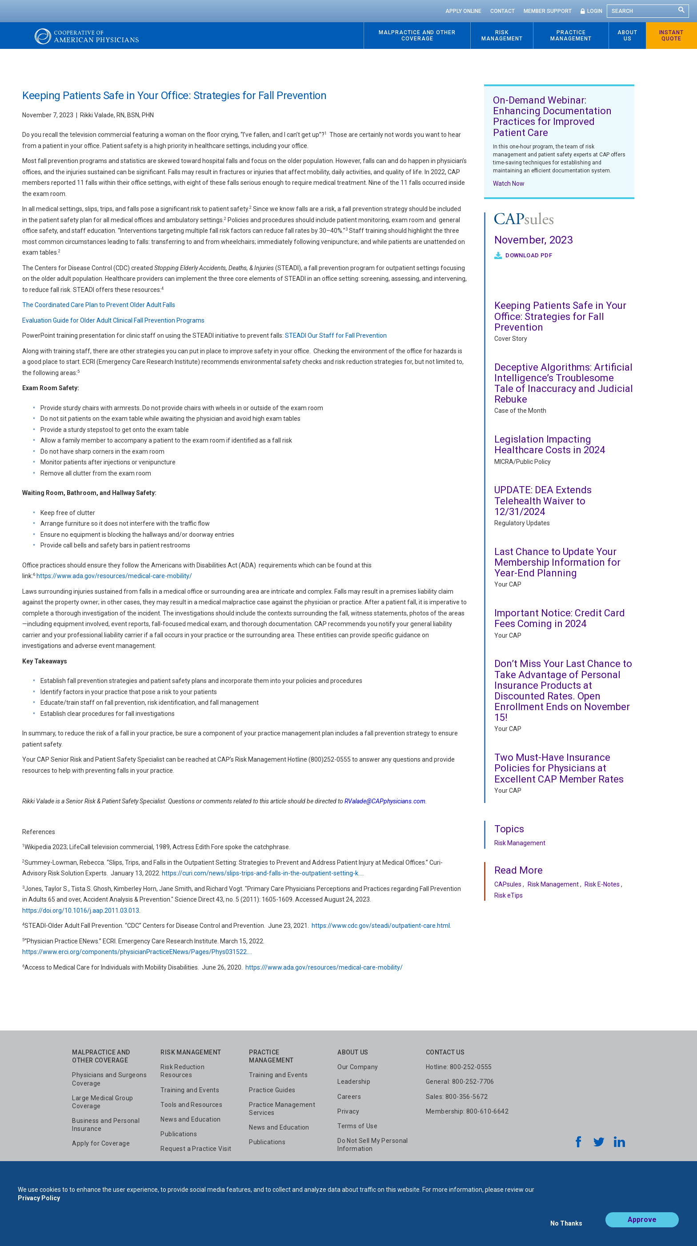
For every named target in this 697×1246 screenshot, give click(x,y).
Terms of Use (357, 1126)
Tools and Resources (191, 1104)
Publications (178, 1134)
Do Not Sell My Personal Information (372, 1144)
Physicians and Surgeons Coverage (109, 1078)
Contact (502, 11)
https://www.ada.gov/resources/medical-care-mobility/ (114, 575)
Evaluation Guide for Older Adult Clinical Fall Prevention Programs (113, 320)
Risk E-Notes (602, 884)
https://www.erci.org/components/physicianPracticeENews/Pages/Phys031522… (136, 951)
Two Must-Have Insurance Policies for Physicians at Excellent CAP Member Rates (559, 768)
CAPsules (507, 884)
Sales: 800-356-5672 (457, 1096)
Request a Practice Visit (195, 1148)
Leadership (353, 1081)
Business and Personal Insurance (106, 1124)
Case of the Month (520, 410)
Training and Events (189, 1090)
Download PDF (528, 255)
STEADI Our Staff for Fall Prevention (336, 335)
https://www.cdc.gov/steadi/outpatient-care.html (381, 925)
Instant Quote (671, 35)
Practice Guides (272, 1090)
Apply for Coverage (101, 1143)
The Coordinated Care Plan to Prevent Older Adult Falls (98, 304)
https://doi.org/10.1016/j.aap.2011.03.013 (80, 910)
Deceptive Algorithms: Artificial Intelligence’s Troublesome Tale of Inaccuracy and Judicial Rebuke (563, 383)
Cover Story (510, 338)
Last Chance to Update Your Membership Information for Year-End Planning (557, 562)
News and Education (190, 1119)
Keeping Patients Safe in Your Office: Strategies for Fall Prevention (560, 316)
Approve (642, 1226)
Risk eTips (508, 895)
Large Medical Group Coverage (102, 1102)
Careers (349, 1096)
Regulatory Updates (522, 523)
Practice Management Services (282, 1108)
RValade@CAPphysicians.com (384, 801)
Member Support (548, 11)
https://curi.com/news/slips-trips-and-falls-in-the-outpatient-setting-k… (262, 873)
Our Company (357, 1066)
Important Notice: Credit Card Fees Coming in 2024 (559, 618)
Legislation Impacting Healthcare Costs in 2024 (549, 444)
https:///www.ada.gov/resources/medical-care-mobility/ (324, 967)
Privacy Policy (39, 1205)
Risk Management (519, 843)
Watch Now (509, 183)
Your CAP (507, 584)
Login (594, 11)
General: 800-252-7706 (460, 1081)
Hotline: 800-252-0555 (459, 1066)
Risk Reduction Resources (182, 1070)
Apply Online (463, 11)
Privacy (348, 1111)
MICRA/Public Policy (522, 461)
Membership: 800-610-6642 (467, 1111)
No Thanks (566, 1226)
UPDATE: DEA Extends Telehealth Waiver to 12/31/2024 (543, 500)
